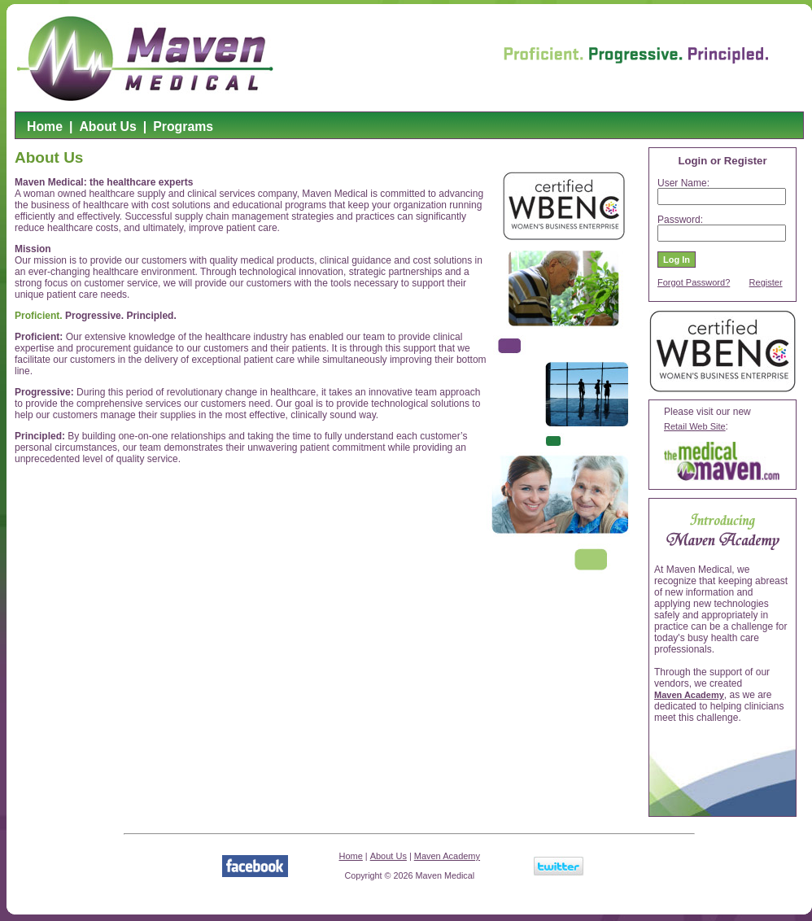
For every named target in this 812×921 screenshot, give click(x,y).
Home (45, 126)
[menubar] (120, 130)
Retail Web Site (695, 426)
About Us (107, 126)
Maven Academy (689, 695)
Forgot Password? (693, 282)
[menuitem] (45, 130)
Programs (183, 126)
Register (766, 282)
